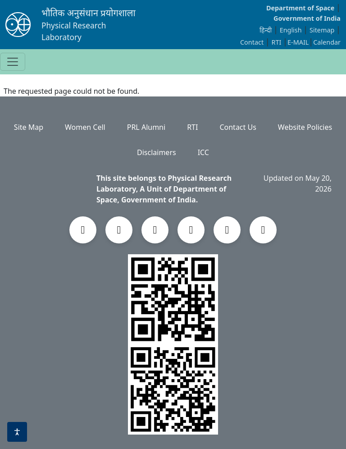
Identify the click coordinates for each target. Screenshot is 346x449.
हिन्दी (266, 30)
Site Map (28, 127)
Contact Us (237, 127)
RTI (277, 42)
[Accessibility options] (17, 432)
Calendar (327, 42)
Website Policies (305, 127)
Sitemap (323, 30)
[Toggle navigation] (12, 62)
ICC (203, 152)
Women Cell (85, 127)
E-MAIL (298, 42)
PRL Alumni (146, 127)
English (291, 30)
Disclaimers (156, 152)
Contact (252, 42)
